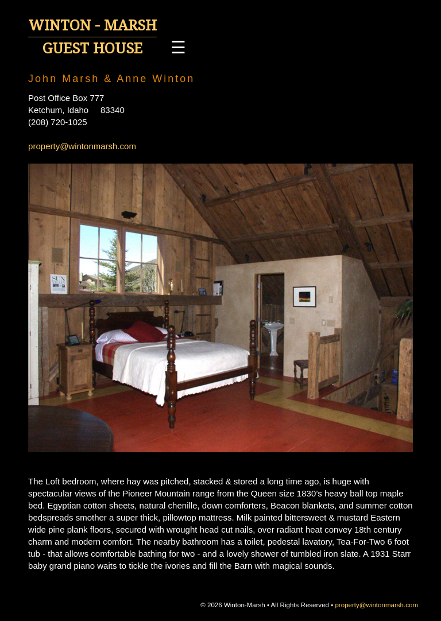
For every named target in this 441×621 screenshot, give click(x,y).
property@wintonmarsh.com (82, 146)
